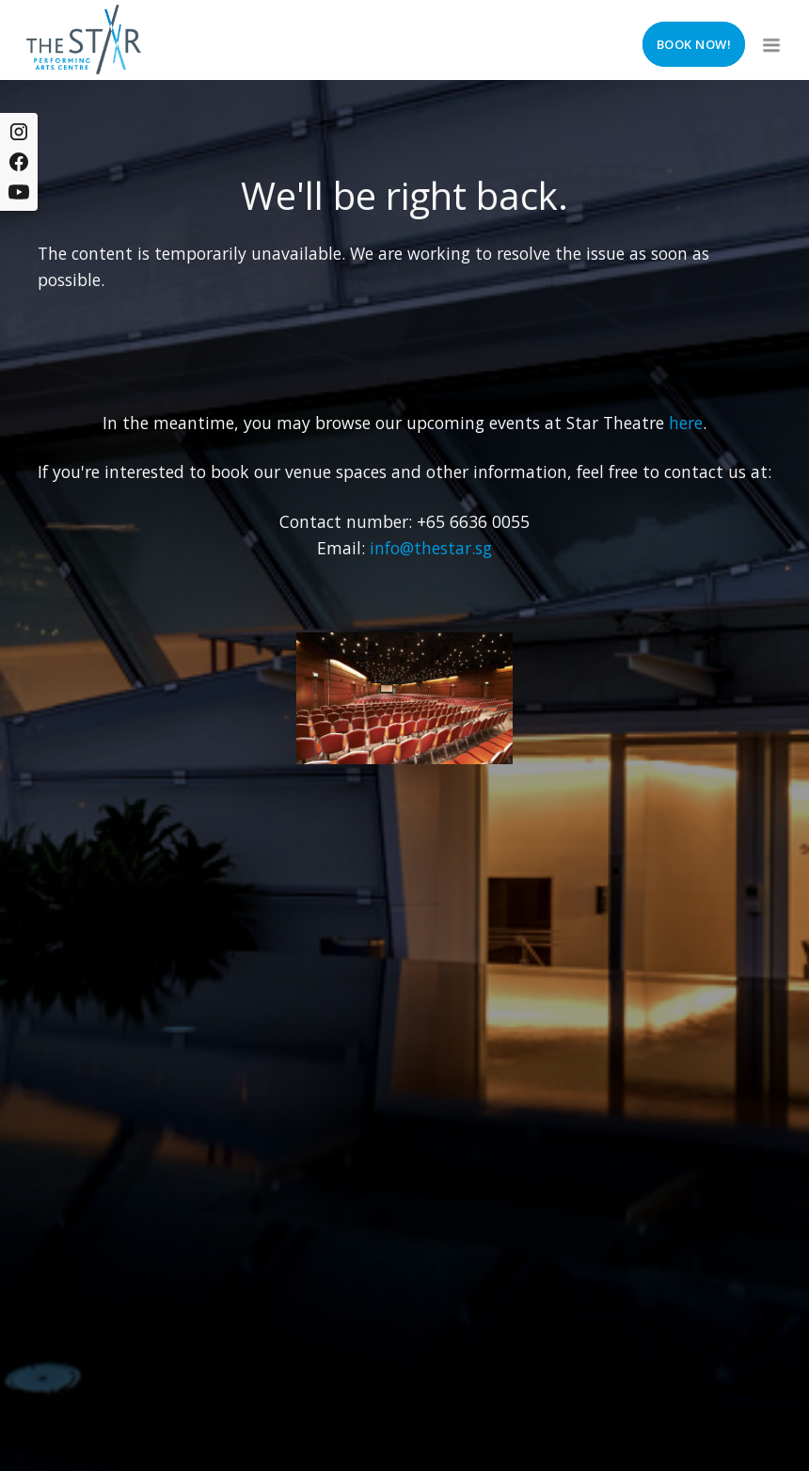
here (686, 422)
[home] (83, 39)
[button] (769, 39)
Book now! (694, 44)
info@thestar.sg (431, 547)
